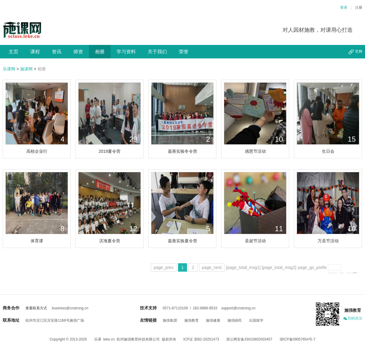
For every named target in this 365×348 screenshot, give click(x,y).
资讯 (56, 51)
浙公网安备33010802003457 (249, 339)
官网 (358, 51)
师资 (78, 51)
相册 (100, 51)
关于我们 (157, 51)
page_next (211, 267)
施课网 (26, 68)
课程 (35, 51)
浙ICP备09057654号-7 (298, 339)
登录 (343, 7)
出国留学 (256, 320)
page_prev (164, 267)
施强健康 (213, 320)
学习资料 (126, 51)
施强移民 (234, 320)
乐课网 (9, 68)
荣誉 (183, 51)
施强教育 (191, 320)
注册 (358, 7)
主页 (13, 51)
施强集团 (170, 320)
